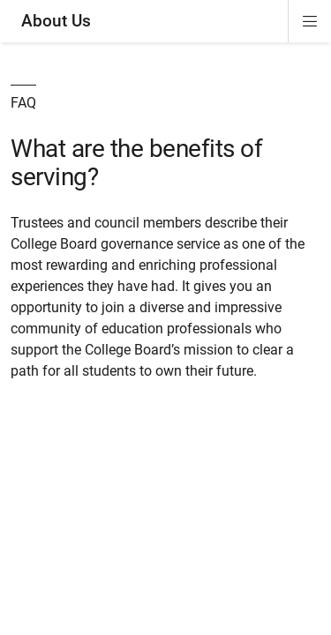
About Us (56, 21)
